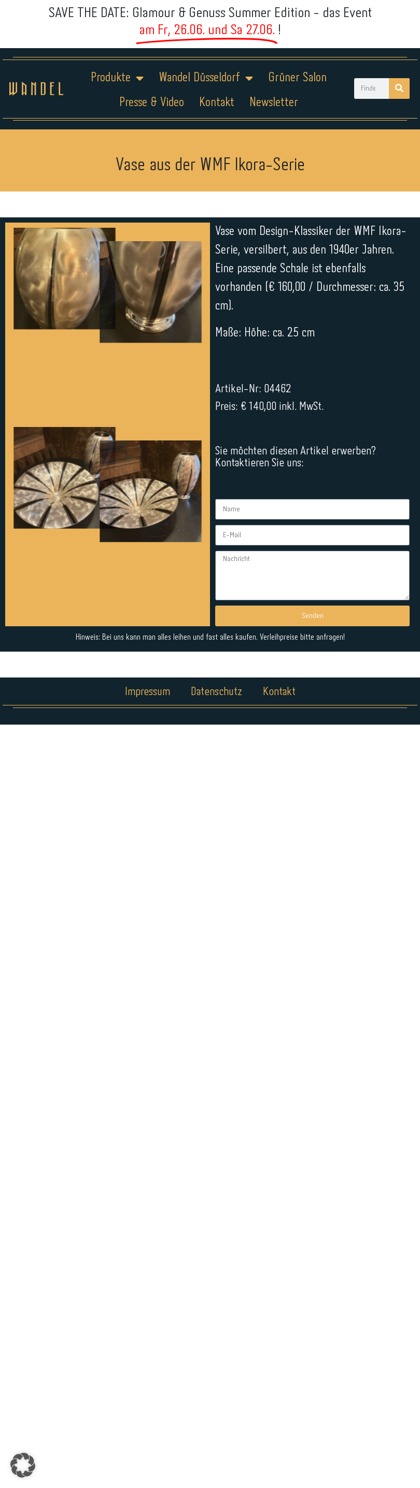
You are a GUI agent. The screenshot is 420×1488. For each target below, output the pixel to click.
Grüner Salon (297, 77)
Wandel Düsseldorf (206, 78)
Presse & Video (151, 102)
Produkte (117, 78)
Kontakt (216, 102)
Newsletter (273, 102)
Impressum (147, 692)
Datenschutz (216, 692)
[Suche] (399, 88)
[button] (23, 1465)
